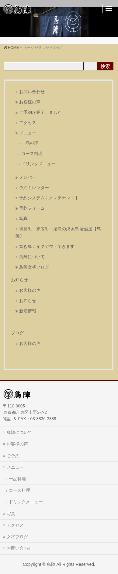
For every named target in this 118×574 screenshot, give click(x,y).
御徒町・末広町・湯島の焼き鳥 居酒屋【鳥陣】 (58, 232)
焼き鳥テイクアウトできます (47, 246)
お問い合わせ (32, 91)
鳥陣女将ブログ (34, 267)
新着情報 (27, 311)
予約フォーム (32, 208)
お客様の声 (29, 102)
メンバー (27, 177)
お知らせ (19, 279)
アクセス (27, 122)
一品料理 (29, 143)
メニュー (27, 133)
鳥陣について (32, 257)
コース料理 (32, 153)
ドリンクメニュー (38, 164)
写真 (23, 218)
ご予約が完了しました (40, 112)
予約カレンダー (34, 187)
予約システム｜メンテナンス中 (49, 198)
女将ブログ (17, 536)
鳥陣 (51, 564)
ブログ (17, 332)
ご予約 (13, 455)
